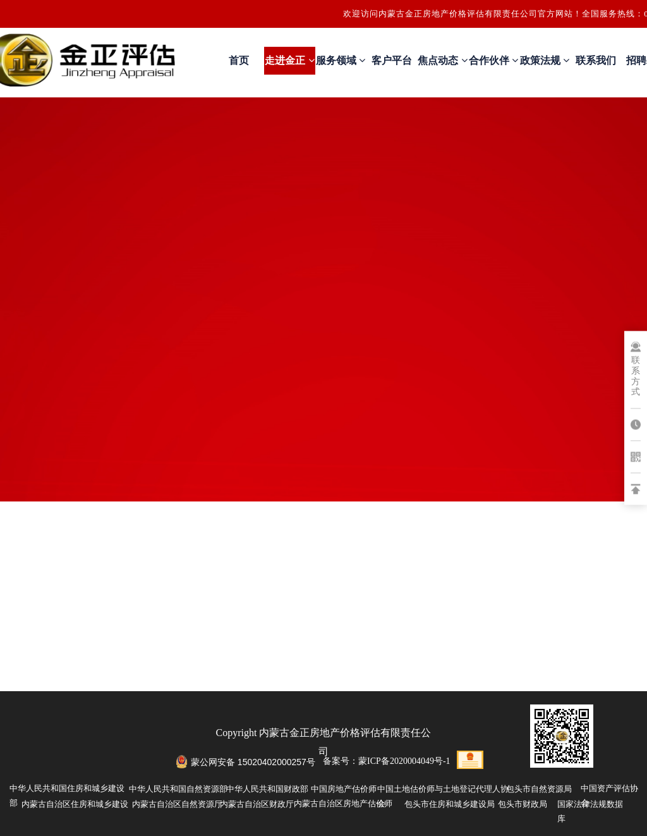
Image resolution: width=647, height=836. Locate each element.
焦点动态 (442, 60)
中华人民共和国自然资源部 (178, 789)
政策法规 (544, 60)
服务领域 (340, 60)
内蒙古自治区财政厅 (257, 804)
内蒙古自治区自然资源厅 (177, 804)
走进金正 (289, 60)
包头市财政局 (522, 804)
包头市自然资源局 (539, 789)
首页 (239, 60)
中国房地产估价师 (344, 789)
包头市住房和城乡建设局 (449, 804)
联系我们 (596, 60)
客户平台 (392, 60)
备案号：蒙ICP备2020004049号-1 (386, 761)
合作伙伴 (493, 60)
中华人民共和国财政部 (267, 789)
